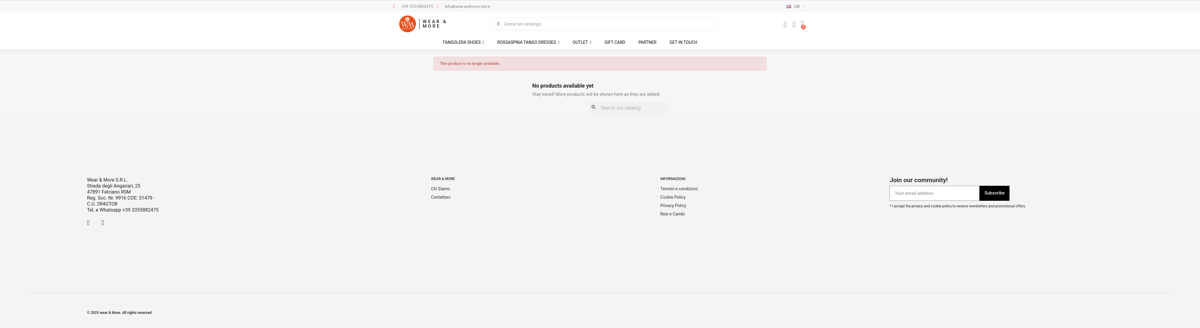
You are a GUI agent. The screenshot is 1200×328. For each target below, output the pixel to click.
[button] (802, 24)
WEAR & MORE (435, 24)
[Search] (628, 108)
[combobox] (605, 24)
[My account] (785, 25)
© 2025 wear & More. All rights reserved (119, 313)
